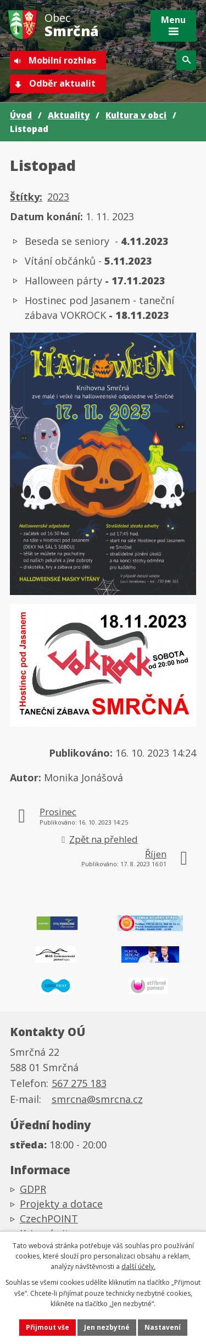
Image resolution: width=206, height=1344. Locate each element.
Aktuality (69, 115)
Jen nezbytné (107, 1327)
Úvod (21, 115)
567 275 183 (79, 1083)
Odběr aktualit (62, 83)
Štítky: (26, 196)
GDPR (33, 1189)
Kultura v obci (135, 115)
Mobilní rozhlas (62, 60)
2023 (58, 196)
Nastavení (162, 1327)
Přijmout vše (47, 1327)
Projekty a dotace (61, 1203)
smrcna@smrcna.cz (97, 1099)
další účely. (138, 1266)
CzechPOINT (49, 1218)
